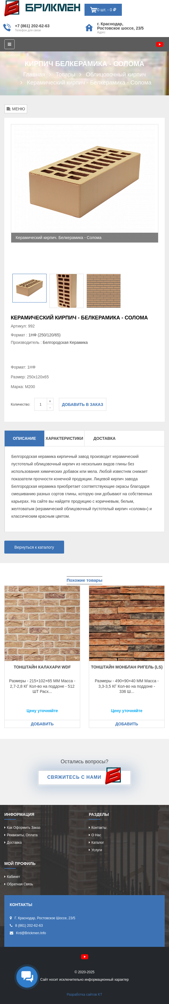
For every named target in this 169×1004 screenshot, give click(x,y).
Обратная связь (20, 884)
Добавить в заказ (82, 404)
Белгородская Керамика (65, 342)
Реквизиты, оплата (22, 835)
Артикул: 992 (23, 326)
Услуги (96, 850)
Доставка (104, 438)
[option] (84, 183)
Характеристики (64, 438)
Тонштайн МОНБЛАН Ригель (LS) (126, 667)
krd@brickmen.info (31, 933)
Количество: (20, 404)
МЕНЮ (16, 109)
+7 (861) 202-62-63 (32, 26)
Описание (24, 438)
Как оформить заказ (23, 828)
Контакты (98, 828)
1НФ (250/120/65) (44, 335)
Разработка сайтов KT (84, 995)
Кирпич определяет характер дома (42, 8)
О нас (96, 835)
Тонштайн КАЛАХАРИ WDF (42, 667)
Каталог (97, 843)
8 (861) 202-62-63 (29, 926)
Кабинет (13, 877)
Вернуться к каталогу (34, 547)
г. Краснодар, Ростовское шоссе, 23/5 (120, 26)
